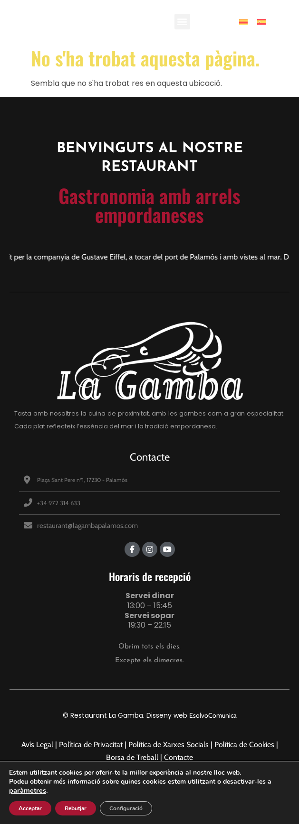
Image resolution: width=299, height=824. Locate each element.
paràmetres (27, 790)
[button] (182, 21)
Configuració (126, 808)
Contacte (150, 457)
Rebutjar (76, 808)
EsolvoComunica (213, 715)
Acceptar (30, 808)
